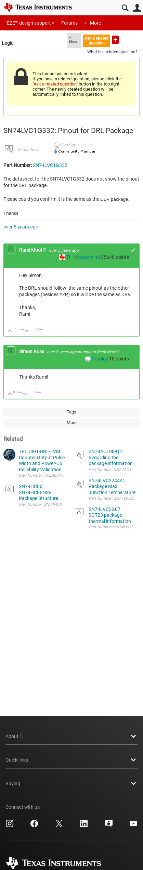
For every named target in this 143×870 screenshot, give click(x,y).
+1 (133, 250)
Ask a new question (115, 40)
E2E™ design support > (30, 23)
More (95, 23)
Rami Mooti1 (33, 250)
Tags (71, 411)
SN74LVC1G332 (50, 165)
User (137, 8)
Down (27, 331)
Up (10, 331)
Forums (69, 23)
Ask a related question (96, 40)
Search (125, 8)
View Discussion (44, 329)
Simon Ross (28, 149)
